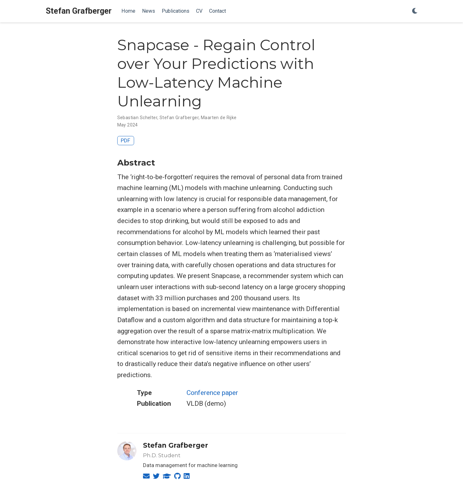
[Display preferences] (415, 11)
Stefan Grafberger (79, 11)
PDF (125, 140)
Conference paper (212, 393)
